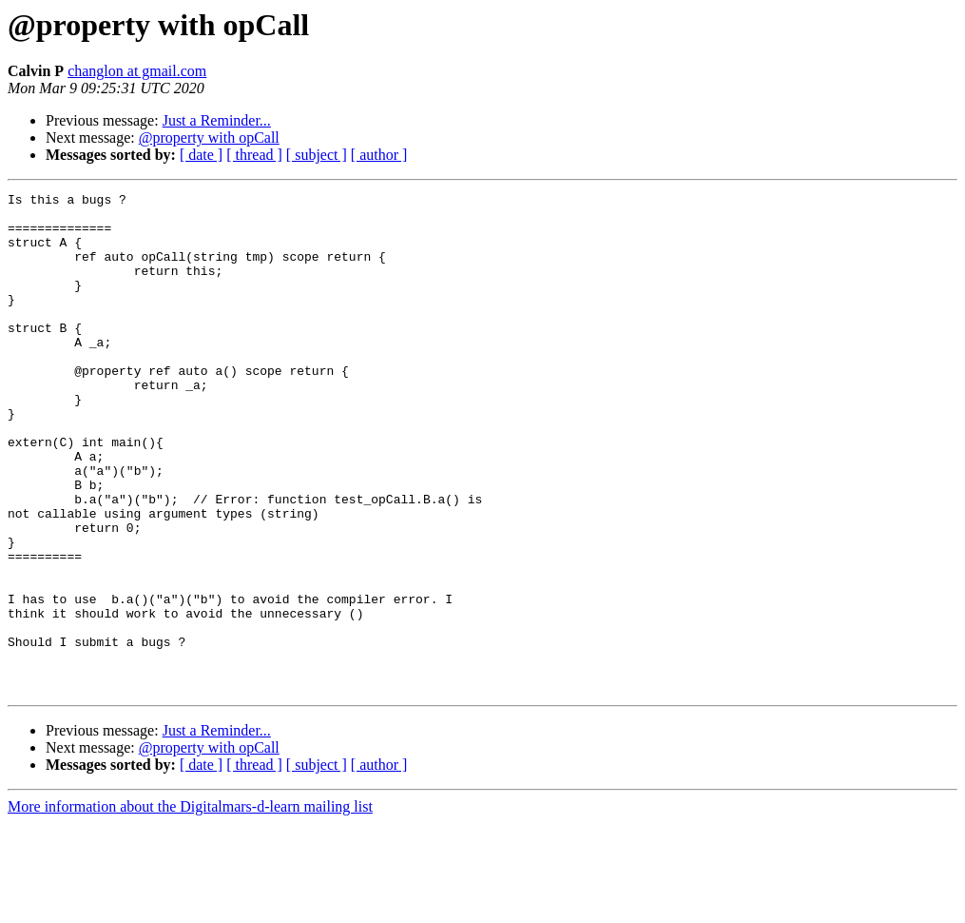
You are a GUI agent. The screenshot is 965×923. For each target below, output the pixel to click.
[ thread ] (254, 155)
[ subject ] (316, 155)
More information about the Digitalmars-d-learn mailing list (190, 906)
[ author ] (379, 155)
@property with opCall (209, 137)
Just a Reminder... (217, 120)
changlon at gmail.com (137, 71)
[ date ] (201, 155)
